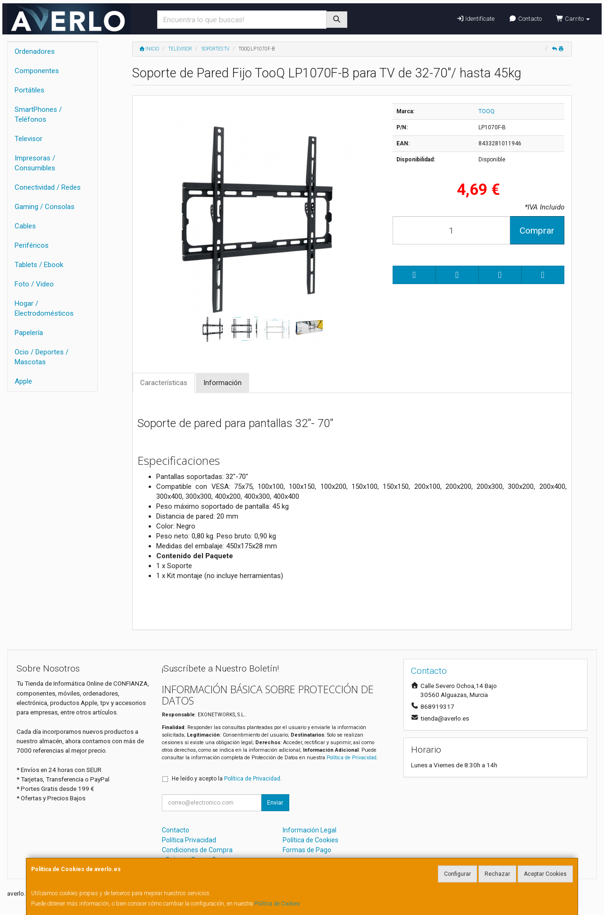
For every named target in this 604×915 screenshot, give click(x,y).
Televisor (28, 138)
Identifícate (475, 18)
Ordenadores (35, 51)
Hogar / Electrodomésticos (44, 308)
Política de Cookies (277, 903)
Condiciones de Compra (197, 850)
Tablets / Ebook (39, 264)
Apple (23, 381)
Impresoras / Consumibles (35, 163)
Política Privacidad (189, 840)
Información (222, 382)
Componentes (37, 71)
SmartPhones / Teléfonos (38, 114)
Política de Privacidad (352, 758)
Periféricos (32, 245)
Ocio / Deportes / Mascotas (41, 357)
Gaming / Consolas (45, 206)
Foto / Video (34, 284)
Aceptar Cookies (545, 874)
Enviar (275, 802)
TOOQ (486, 111)
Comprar (537, 230)
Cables (25, 226)
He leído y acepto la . (227, 778)
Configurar (457, 874)
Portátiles (29, 90)
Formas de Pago (307, 850)
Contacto (525, 18)
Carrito (573, 18)
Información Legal (309, 830)
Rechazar (497, 874)
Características (163, 382)
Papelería (29, 332)
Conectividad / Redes (48, 187)
